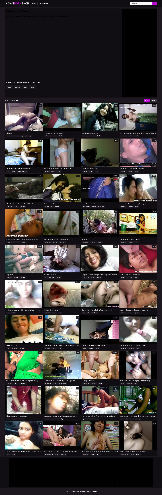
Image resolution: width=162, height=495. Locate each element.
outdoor (93, 242)
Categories (43, 3)
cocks (123, 313)
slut (25, 87)
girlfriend (48, 383)
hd (52, 206)
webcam (62, 242)
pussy (9, 87)
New (154, 100)
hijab (54, 383)
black (60, 136)
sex (46, 277)
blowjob (22, 206)
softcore (124, 242)
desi (136, 136)
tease (53, 171)
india (132, 419)
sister (84, 348)
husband (101, 206)
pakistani (52, 277)
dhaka (14, 171)
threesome (124, 454)
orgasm (136, 313)
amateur (17, 136)
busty (135, 383)
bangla (23, 277)
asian (46, 136)
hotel (58, 277)
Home (34, 3)
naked (98, 136)
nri (97, 419)
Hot (146, 100)
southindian (125, 419)
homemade (10, 242)
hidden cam (62, 383)
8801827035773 (22, 171)
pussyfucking (26, 136)
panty (58, 171)
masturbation (49, 454)
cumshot (53, 136)
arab (56, 454)
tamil (136, 171)
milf (16, 383)
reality (61, 419)
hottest (22, 348)
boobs (47, 171)
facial (100, 383)
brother (91, 348)
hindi (97, 348)
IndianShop (17, 3)
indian (131, 136)
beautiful (14, 348)
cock (122, 383)
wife (16, 206)
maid (136, 242)
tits (88, 313)
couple (55, 242)
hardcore (9, 136)
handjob (93, 383)
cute (84, 136)
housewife (86, 206)
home (131, 171)
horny (32, 87)
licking (17, 87)
